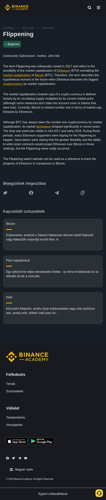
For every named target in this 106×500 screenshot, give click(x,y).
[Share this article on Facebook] (31, 193)
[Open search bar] (88, 7)
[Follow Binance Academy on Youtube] (25, 458)
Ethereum (63, 70)
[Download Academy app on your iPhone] (17, 442)
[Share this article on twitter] (5, 193)
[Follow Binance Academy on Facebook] (7, 458)
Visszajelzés (14, 424)
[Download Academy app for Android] (41, 442)
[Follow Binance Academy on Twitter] (13, 458)
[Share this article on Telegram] (57, 193)
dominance (43, 126)
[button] (98, 7)
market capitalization (17, 75)
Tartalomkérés (15, 417)
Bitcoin (39, 75)
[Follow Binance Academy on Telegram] (19, 458)
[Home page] (16, 8)
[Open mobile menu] (98, 7)
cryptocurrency (13, 83)
